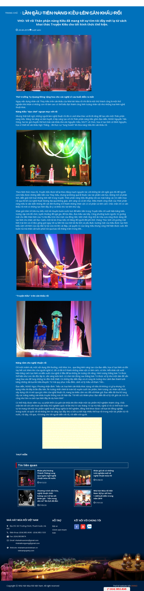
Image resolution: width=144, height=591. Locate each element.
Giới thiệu (29, 13)
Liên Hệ (116, 13)
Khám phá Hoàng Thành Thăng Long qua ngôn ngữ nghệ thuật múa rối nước (46, 474)
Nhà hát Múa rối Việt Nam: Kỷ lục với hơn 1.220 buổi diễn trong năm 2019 (103, 494)
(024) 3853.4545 (116, 589)
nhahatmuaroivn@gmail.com (27, 540)
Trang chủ (11, 13)
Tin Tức (101, 13)
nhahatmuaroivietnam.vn (28, 548)
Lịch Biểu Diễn (82, 13)
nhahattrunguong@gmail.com (28, 543)
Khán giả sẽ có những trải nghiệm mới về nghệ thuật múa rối (104, 473)
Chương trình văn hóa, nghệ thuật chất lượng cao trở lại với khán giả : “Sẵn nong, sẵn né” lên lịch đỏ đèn (48, 495)
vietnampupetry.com (26, 551)
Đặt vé (55, 526)
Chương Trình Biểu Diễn (55, 13)
